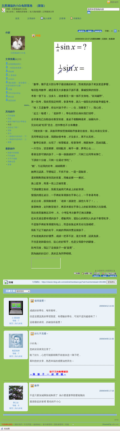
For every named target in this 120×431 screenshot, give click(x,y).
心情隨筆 (100, 271)
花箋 (10, 89)
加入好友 (10, 12)
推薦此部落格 (21, 12)
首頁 (17, 18)
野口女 (16, 403)
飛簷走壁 (11, 161)
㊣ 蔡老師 (12, 75)
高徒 (9, 119)
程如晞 (11, 72)
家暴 (9, 164)
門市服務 (11, 116)
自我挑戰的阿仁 (14, 64)
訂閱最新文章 (48, 12)
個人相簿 (47, 18)
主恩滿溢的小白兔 (17, 53)
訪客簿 (62, 18)
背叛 (9, 130)
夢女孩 (11, 97)
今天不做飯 (12, 159)
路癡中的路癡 (13, 153)
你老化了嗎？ (13, 127)
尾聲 (9, 142)
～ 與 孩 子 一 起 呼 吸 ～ (48, 374)
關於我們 (18, 424)
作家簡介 (77, 18)
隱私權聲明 (58, 424)
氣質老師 (12, 100)
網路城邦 (114, 2)
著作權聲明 (47, 424)
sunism (11, 79)
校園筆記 (109, 271)
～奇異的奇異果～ (15, 68)
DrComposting (14, 93)
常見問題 (27, 424)
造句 (9, 133)
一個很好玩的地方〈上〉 (18, 139)
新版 (41, 5)
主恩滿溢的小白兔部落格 (17, 5)
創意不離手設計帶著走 (17, 121)
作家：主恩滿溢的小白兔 (16, 9)
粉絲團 (7, 429)
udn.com (115, 424)
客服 (67, 424)
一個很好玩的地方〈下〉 (18, 136)
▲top (116, 420)
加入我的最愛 (35, 12)
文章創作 (31, 18)
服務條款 (37, 424)
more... (27, 105)
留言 (11, 323)
